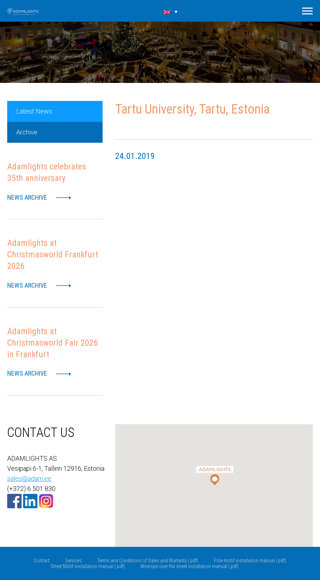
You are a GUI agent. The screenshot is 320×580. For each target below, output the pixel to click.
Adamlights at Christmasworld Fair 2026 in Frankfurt (52, 342)
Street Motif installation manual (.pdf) (87, 566)
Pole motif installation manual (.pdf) (250, 560)
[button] (214, 471)
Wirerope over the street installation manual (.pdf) (189, 566)
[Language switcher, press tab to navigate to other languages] (170, 11)
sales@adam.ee (29, 478)
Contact (42, 560)
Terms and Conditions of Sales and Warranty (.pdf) (147, 560)
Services (73, 560)
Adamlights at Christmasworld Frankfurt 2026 (52, 254)
